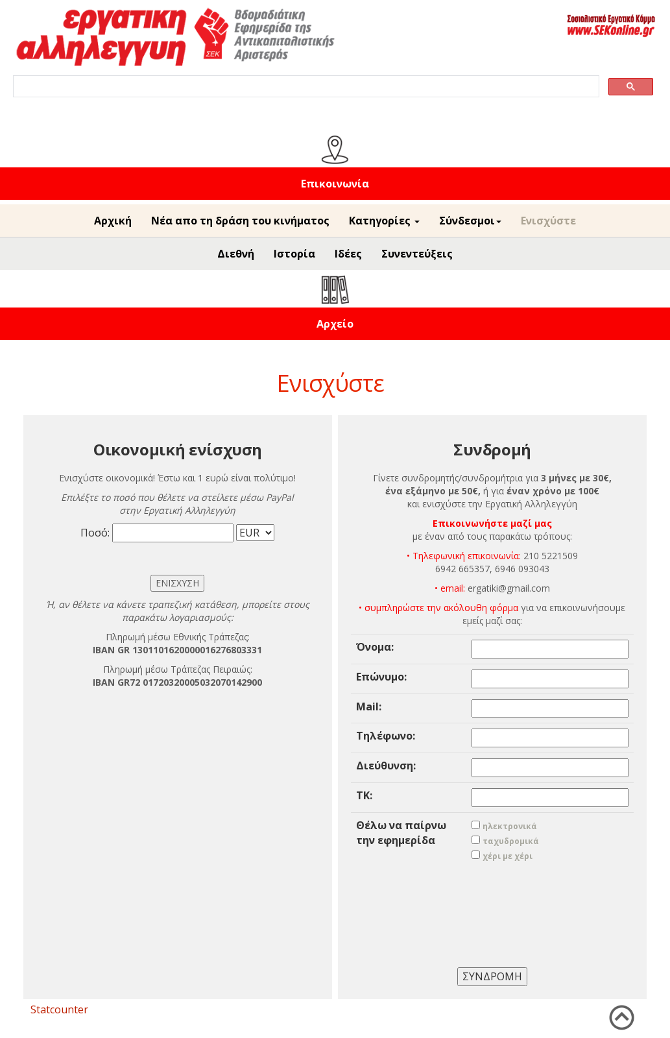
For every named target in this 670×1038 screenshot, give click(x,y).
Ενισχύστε (548, 220)
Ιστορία (294, 254)
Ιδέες (348, 254)
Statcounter (59, 1009)
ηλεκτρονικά (510, 826)
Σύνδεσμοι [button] (470, 220)
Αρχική (113, 220)
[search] (304, 86)
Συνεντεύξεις (417, 254)
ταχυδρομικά (511, 841)
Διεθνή (235, 254)
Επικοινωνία (335, 183)
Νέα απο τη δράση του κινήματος (240, 220)
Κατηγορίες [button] (384, 220)
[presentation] (492, 905)
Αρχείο (335, 324)
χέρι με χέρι (507, 856)
